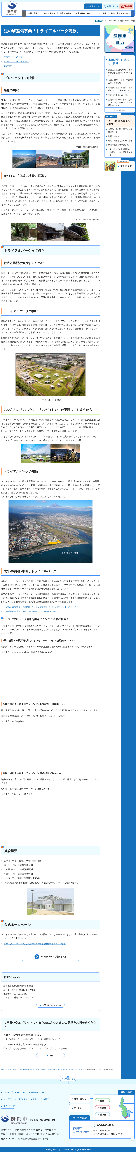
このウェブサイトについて (14, 1093)
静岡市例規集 (113, 136)
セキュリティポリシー (42, 1100)
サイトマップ (8, 1106)
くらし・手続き (23, 1070)
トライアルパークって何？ (16, 61)
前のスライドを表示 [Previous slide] (24, 13)
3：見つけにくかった (57, 1049)
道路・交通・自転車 (38, 1070)
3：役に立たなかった (51, 1039)
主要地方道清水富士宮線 (118, 95)
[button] (93, 6)
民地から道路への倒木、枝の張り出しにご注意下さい (120, 89)
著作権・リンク (37, 1093)
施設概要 (8, 66)
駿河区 (103, 1108)
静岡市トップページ (8, 1070)
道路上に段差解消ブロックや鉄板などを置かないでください (120, 73)
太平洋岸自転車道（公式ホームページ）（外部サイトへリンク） (34, 611)
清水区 (103, 1115)
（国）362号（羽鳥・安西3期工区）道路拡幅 (120, 81)
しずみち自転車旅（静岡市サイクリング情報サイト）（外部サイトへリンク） (40, 607)
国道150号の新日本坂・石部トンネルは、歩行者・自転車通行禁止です (120, 102)
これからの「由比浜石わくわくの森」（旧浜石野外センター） (120, 152)
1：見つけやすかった (16, 1049)
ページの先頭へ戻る (68, 1079)
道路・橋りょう (53, 1070)
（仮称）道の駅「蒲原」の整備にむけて (120, 130)
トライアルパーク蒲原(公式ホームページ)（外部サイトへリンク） (35, 944)
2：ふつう (30, 1039)
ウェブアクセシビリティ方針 (15, 1100)
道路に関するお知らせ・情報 (118, 62)
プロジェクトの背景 (13, 57)
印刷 (100, 21)
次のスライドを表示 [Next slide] (132, 13)
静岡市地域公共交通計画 (118, 145)
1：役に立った (13, 1039)
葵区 (102, 1101)
